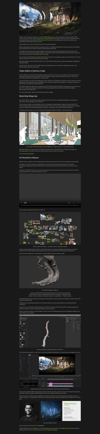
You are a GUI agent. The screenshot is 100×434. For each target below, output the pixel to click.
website (51, 92)
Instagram (41, 425)
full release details (29, 153)
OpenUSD (57, 149)
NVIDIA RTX (39, 54)
